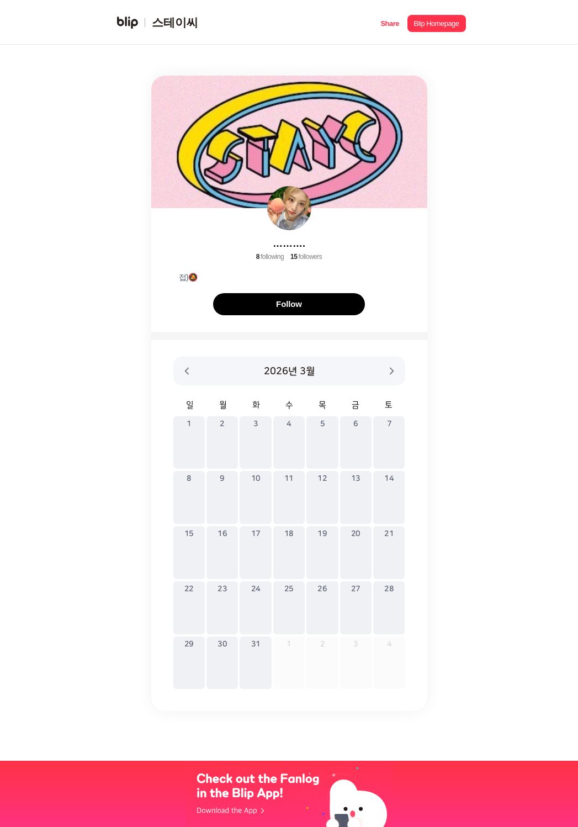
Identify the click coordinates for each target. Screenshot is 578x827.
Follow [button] (289, 304)
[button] (390, 22)
